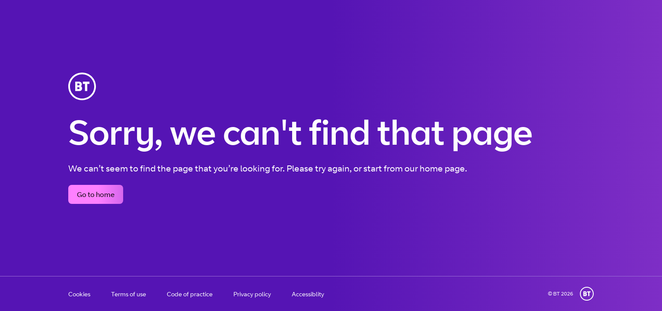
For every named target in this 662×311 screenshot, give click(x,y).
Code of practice (190, 294)
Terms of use (128, 294)
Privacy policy (252, 294)
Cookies (79, 294)
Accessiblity (308, 294)
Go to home (96, 194)
